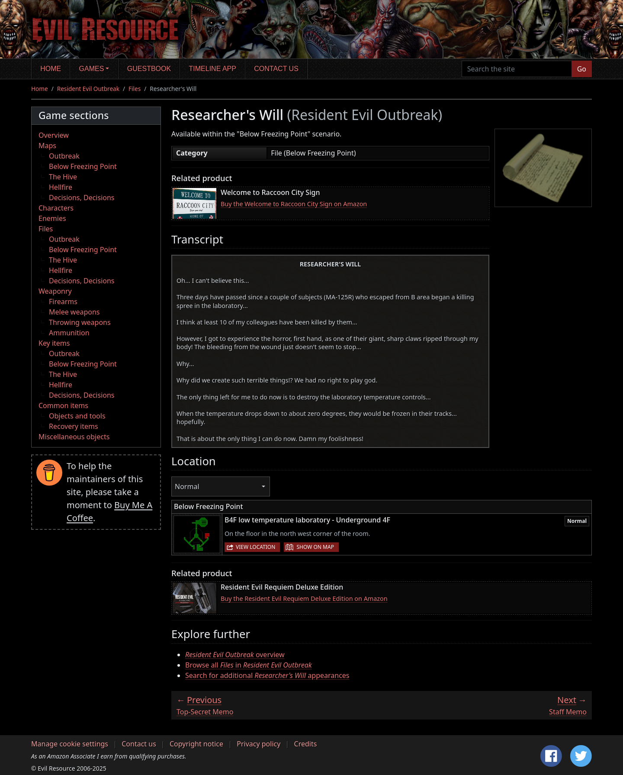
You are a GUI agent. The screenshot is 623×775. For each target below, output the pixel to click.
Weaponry (55, 291)
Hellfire (60, 187)
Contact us (276, 68)
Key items (54, 343)
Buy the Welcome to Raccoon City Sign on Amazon (294, 204)
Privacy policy (258, 744)
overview (235, 654)
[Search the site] (517, 69)
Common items (63, 405)
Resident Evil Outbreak (88, 88)
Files (134, 88)
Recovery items (73, 426)
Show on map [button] (315, 547)
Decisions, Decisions (82, 197)
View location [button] (255, 547)
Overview (54, 135)
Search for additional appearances (267, 675)
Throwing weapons (80, 322)
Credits (305, 744)
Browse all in (248, 665)
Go (581, 69)
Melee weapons (74, 312)
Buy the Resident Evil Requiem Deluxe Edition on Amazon (304, 598)
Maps (47, 145)
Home (50, 68)
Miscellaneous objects (74, 436)
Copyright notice (196, 744)
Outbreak (64, 156)
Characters (56, 208)
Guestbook (149, 68)
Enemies (52, 218)
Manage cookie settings (69, 744)
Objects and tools (77, 416)
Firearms (63, 301)
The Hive (63, 177)
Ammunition (69, 332)
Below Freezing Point (83, 166)
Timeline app (212, 68)
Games (91, 68)
